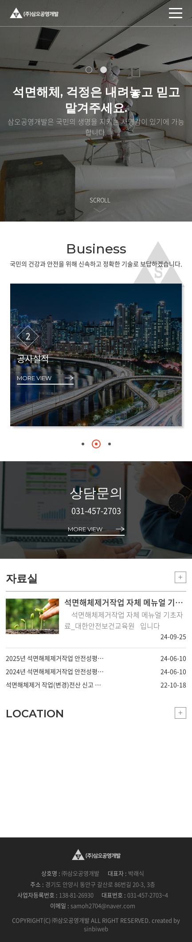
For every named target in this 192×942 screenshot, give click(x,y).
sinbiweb (96, 928)
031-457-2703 (96, 511)
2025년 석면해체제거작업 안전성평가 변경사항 (55, 658)
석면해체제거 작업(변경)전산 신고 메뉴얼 (55, 684)
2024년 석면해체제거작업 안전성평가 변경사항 (55, 671)
